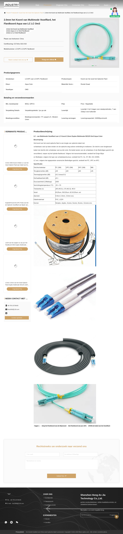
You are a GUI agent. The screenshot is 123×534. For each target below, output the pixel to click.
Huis (37, 5)
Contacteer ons (78, 5)
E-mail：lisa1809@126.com (14, 503)
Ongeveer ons (61, 5)
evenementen (94, 5)
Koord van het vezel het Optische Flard (31, 13)
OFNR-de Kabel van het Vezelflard (99, 426)
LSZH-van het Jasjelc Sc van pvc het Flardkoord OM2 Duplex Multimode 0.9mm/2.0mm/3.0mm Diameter (16, 245)
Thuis (8, 13)
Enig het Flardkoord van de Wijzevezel (54, 426)
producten (14, 13)
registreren (113, 515)
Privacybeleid (20, 532)
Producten (48, 5)
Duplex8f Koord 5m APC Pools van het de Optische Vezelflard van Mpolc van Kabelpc (16, 205)
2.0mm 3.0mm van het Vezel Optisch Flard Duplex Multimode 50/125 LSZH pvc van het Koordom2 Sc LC (16, 285)
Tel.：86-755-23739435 (13, 500)
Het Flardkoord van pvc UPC (77, 426)
